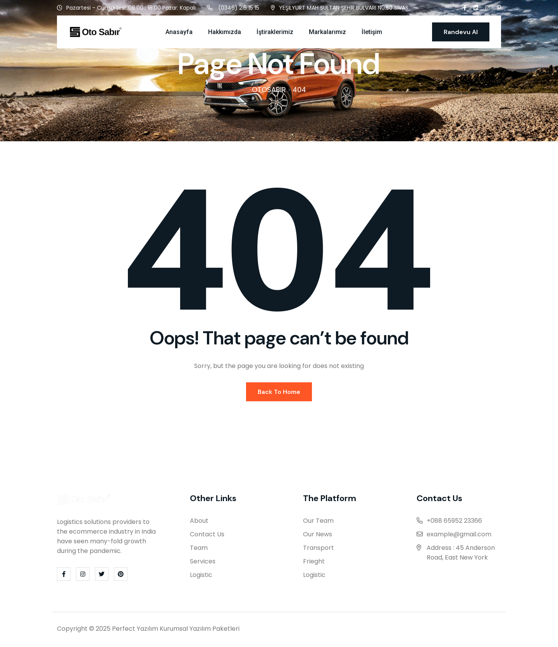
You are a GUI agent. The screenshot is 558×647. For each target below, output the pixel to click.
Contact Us (207, 536)
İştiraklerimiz (275, 32)
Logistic (201, 577)
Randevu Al (461, 32)
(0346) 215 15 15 (238, 8)
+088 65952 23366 (454, 523)
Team (199, 550)
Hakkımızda (224, 32)
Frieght (314, 563)
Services (202, 563)
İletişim (372, 32)
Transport (318, 550)
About (199, 523)
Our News (317, 536)
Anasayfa (179, 32)
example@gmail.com (459, 536)
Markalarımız (327, 32)
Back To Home (279, 394)
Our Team (318, 523)
